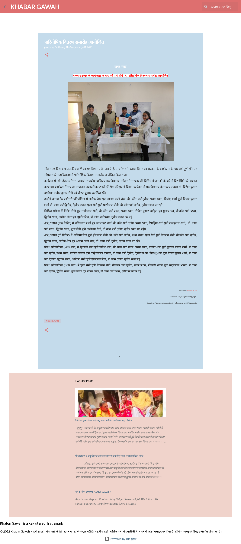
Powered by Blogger (121, 538)
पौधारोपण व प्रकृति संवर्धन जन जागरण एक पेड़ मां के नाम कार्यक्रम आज (109, 456)
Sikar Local (52, 321)
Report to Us (192, 290)
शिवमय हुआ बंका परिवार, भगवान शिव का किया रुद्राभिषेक (103, 420)
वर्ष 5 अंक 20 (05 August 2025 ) (93, 491)
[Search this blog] (218, 6)
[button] (46, 54)
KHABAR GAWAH (35, 6)
